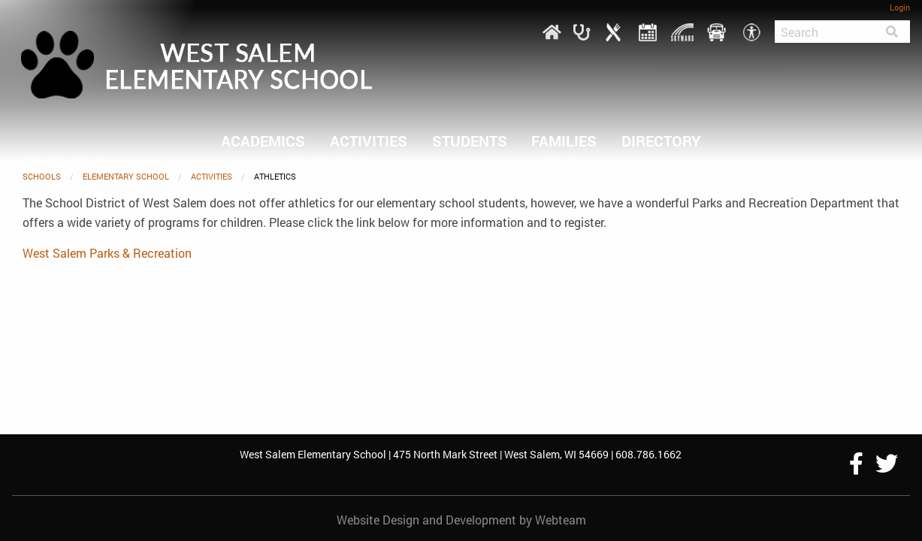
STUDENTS (469, 140)
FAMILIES (564, 140)
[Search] (824, 31)
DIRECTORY (661, 140)
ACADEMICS (263, 140)
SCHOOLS (42, 176)
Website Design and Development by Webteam (461, 519)
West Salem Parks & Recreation (107, 253)
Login (900, 7)
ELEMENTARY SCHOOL (126, 176)
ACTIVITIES (368, 140)
